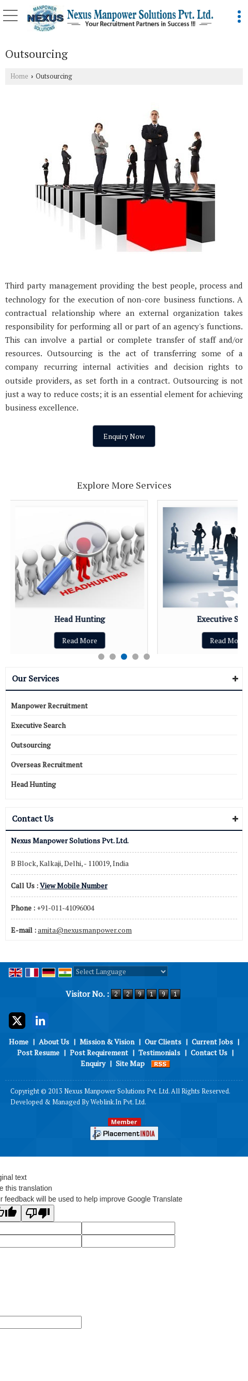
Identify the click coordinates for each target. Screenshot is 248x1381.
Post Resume (38, 1052)
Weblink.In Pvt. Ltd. (118, 1102)
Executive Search (38, 725)
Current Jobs (212, 1041)
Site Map (130, 1063)
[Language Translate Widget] (120, 971)
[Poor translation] (37, 1213)
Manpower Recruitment (49, 705)
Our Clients (163, 1041)
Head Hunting (80, 619)
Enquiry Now (124, 436)
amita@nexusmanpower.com (85, 930)
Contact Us (209, 1052)
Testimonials (159, 1052)
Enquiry (93, 1063)
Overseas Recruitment (47, 764)
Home (19, 76)
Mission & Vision (107, 1041)
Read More (80, 640)
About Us (54, 1041)
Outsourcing (31, 745)
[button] (73, 885)
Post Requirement (99, 1052)
